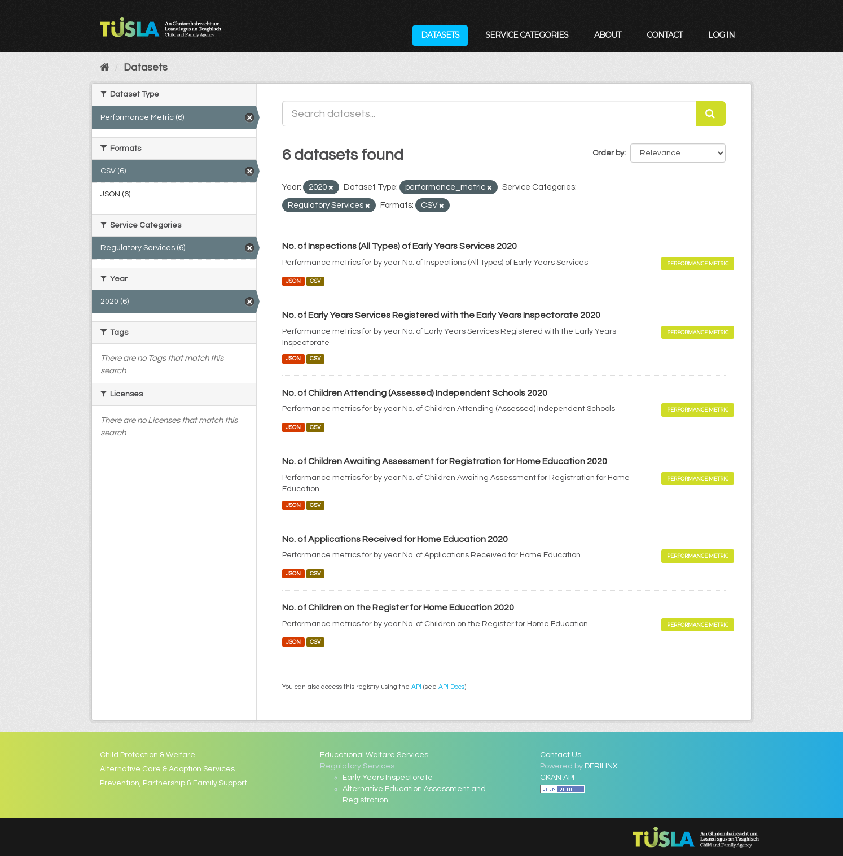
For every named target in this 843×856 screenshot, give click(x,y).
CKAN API (557, 777)
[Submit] (711, 113)
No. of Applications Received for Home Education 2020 (395, 539)
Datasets (440, 35)
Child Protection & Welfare (147, 755)
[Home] (104, 67)
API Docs (451, 686)
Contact (664, 35)
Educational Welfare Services (374, 755)
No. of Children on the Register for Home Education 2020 (398, 607)
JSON (293, 281)
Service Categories (526, 35)
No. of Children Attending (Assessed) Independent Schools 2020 (414, 393)
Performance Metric (697, 263)
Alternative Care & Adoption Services (167, 769)
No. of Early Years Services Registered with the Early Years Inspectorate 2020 (441, 315)
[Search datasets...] (489, 113)
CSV (315, 281)
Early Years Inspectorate (388, 777)
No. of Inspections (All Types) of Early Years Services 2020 (399, 246)
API (416, 686)
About (607, 35)
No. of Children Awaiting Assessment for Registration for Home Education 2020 (444, 461)
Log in (721, 35)
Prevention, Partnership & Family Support (173, 783)
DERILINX (601, 766)
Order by (608, 153)
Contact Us (560, 755)
